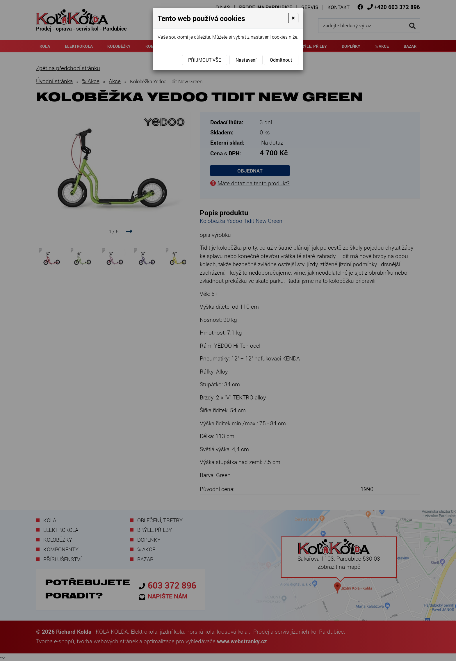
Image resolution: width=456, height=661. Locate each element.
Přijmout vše (204, 60)
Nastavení (246, 60)
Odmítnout (281, 60)
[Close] (293, 18)
